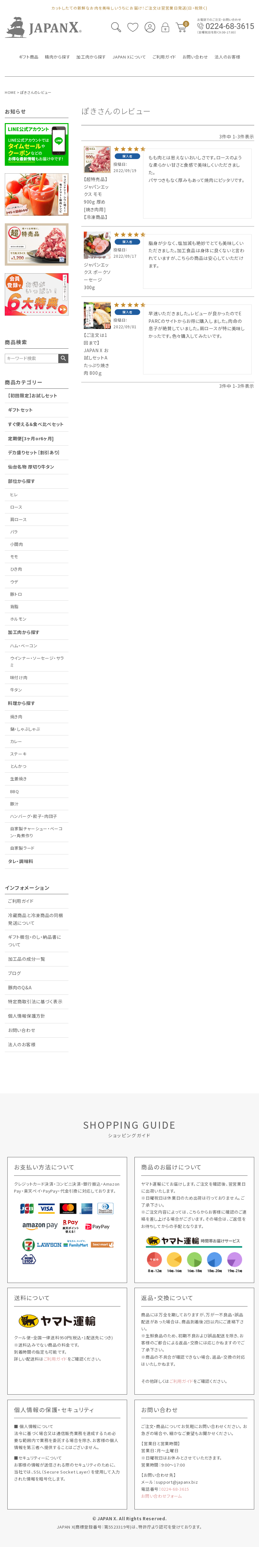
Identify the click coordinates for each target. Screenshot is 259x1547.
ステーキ (18, 754)
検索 (63, 358)
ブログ (14, 973)
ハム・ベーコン (24, 646)
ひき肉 (16, 569)
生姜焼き (18, 779)
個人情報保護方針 (27, 1016)
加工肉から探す (24, 632)
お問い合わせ (21, 1030)
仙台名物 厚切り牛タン (31, 466)
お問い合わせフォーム (161, 1496)
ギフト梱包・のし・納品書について (34, 941)
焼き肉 (16, 717)
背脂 (14, 606)
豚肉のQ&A (20, 987)
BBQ (14, 791)
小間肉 (16, 544)
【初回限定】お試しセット (32, 395)
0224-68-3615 (175, 1489)
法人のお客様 (21, 1044)
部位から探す (21, 481)
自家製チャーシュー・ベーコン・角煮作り (36, 832)
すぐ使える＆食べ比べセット (36, 424)
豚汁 (14, 804)
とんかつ (18, 766)
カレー (16, 741)
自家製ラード (22, 848)
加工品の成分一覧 (26, 959)
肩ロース (18, 519)
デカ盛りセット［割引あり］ (34, 452)
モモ (14, 557)
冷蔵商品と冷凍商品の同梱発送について (35, 919)
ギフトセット (20, 410)
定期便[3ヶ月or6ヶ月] (31, 438)
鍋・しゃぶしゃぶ (25, 729)
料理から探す (21, 703)
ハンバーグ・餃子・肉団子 (33, 816)
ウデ (14, 582)
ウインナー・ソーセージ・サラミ (37, 661)
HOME (10, 92)
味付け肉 (19, 677)
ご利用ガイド (20, 901)
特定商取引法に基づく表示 (35, 1001)
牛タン (16, 690)
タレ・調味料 (20, 861)
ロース (16, 507)
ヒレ (14, 494)
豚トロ (16, 594)
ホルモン (18, 619)
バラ (14, 532)
